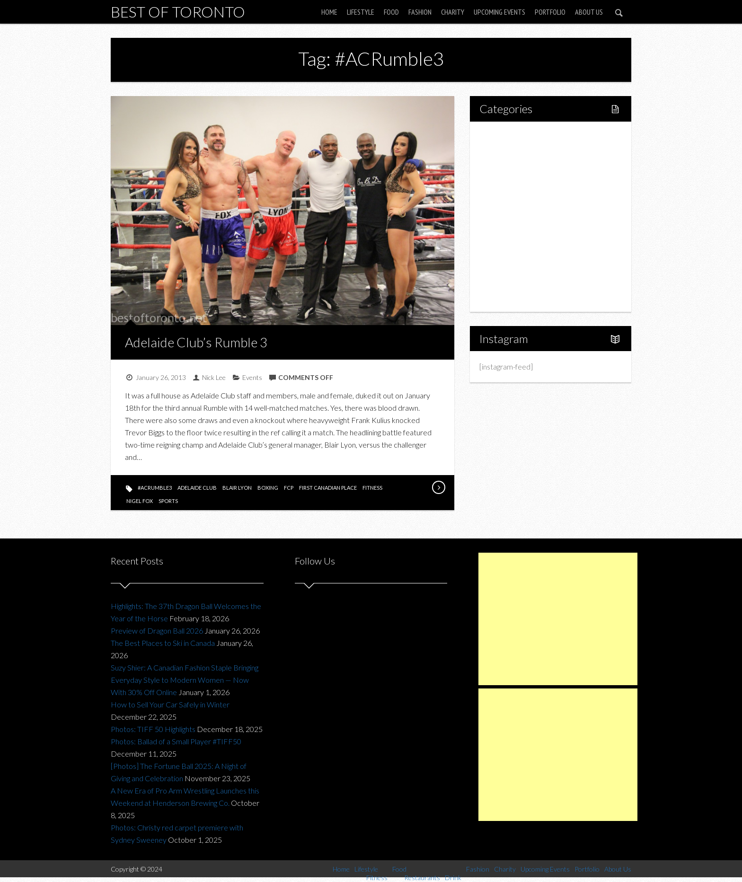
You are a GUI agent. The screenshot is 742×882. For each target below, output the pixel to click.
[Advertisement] (557, 619)
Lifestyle (360, 12)
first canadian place (328, 488)
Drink (508, 216)
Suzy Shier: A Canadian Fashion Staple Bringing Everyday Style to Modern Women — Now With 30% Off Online (184, 680)
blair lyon (237, 488)
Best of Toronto (178, 11)
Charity (452, 12)
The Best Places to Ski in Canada (163, 642)
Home (329, 12)
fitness (372, 488)
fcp (288, 488)
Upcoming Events (499, 12)
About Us (589, 12)
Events (252, 377)
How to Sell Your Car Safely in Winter (170, 704)
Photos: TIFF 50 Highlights (153, 728)
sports (168, 501)
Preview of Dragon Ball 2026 (157, 630)
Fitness (511, 168)
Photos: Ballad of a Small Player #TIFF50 (176, 741)
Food (391, 12)
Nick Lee (214, 377)
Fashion (420, 12)
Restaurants (519, 200)
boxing (267, 488)
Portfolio (550, 12)
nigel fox (139, 501)
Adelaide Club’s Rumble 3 (196, 342)
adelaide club (197, 488)
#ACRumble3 (155, 488)
